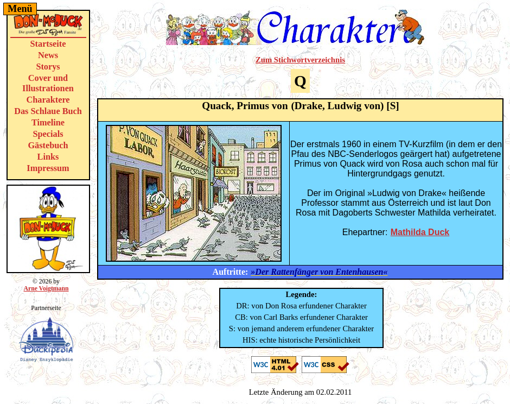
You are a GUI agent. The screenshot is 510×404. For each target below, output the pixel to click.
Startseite (48, 44)
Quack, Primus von (245, 105)
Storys (48, 67)
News (48, 55)
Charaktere (47, 100)
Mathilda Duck (420, 232)
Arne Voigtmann (45, 288)
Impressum (48, 168)
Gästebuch (48, 145)
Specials (48, 134)
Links (48, 157)
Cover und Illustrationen (48, 83)
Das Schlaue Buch (48, 111)
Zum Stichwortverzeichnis (300, 59)
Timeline (48, 123)
